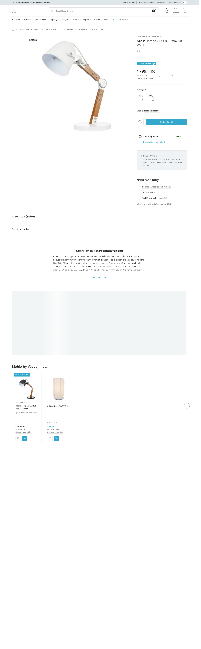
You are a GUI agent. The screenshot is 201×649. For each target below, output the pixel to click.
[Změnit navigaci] (14, 10)
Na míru (97, 19)
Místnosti (16, 19)
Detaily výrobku (20, 229)
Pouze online (40, 19)
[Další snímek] (187, 405)
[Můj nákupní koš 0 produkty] (185, 10)
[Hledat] (52, 10)
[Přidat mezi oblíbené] (140, 122)
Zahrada (75, 19)
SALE (113, 19)
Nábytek (27, 19)
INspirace (87, 19)
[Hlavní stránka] (13, 29)
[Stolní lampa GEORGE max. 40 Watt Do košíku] (166, 122)
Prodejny (123, 19)
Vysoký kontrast (177, 2)
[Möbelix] (32, 10)
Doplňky (53, 19)
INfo (106, 19)
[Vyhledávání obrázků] (153, 10)
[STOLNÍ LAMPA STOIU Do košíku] (56, 438)
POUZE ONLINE (144, 63)
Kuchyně (64, 19)
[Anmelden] (166, 10)
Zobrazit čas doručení (154, 142)
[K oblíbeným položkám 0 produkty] (175, 10)
